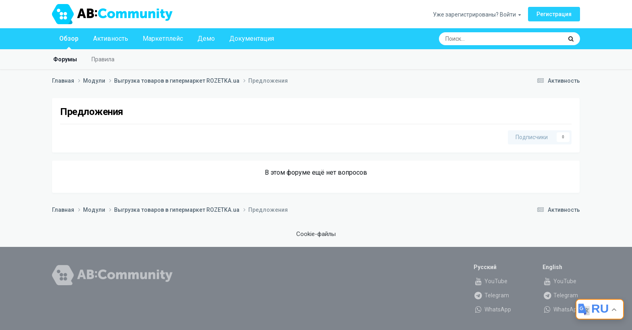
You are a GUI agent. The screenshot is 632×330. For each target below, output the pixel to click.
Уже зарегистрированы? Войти (477, 14)
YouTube (490, 281)
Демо (206, 38)
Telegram (491, 295)
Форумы (65, 59)
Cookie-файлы (316, 234)
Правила (102, 59)
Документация (251, 38)
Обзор (69, 42)
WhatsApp (492, 309)
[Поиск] (479, 38)
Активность (110, 38)
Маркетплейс (163, 38)
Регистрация (554, 14)
